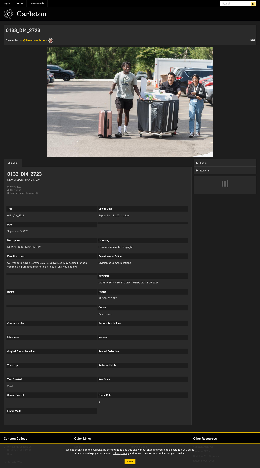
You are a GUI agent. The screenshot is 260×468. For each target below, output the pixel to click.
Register (203, 170)
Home (20, 3)
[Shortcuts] (253, 39)
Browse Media (37, 3)
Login (201, 163)
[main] (130, 227)
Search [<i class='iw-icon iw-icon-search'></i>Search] (254, 3)
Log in (7, 3)
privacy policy (121, 453)
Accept (130, 461)
